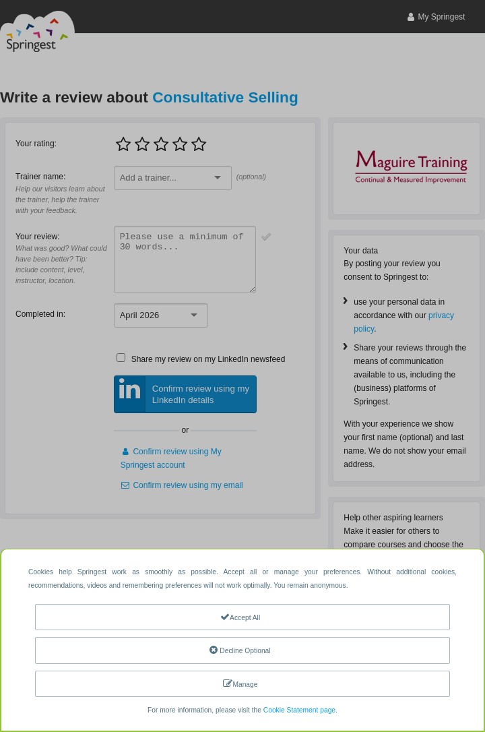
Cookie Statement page (299, 710)
